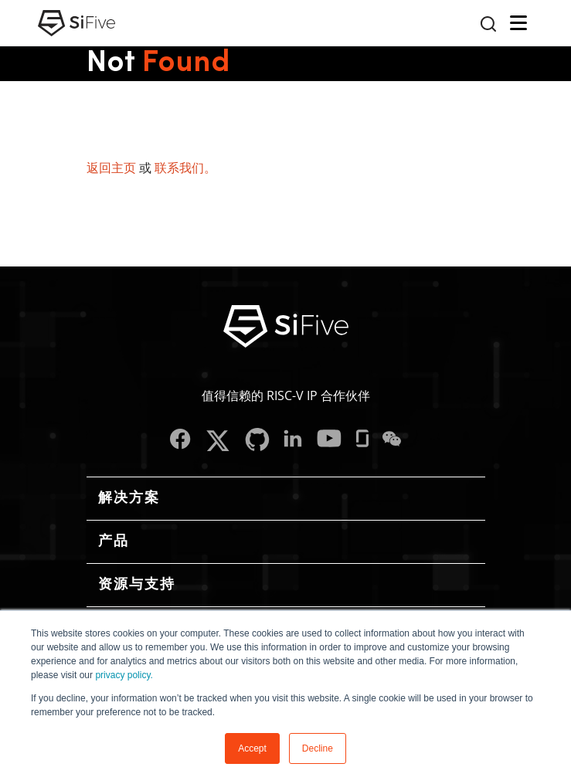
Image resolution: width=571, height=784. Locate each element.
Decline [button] (317, 748)
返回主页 (111, 167)
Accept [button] (252, 748)
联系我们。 (185, 167)
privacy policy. (123, 675)
